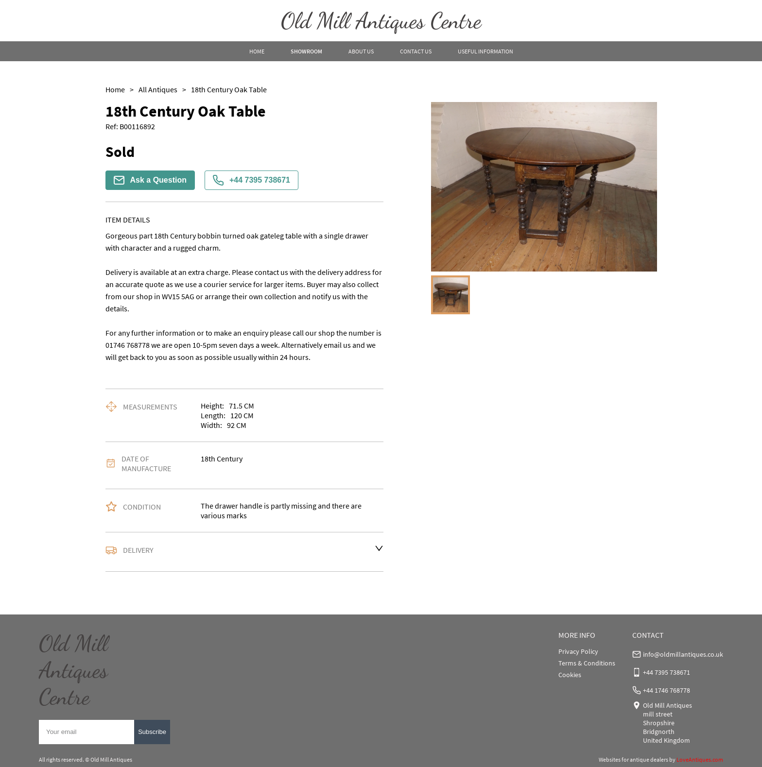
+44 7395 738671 (251, 180)
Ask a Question (150, 180)
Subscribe (152, 731)
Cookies (569, 674)
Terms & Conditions (586, 663)
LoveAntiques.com (699, 759)
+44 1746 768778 (666, 690)
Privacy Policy (578, 651)
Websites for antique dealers (633, 759)
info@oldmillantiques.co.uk (683, 654)
